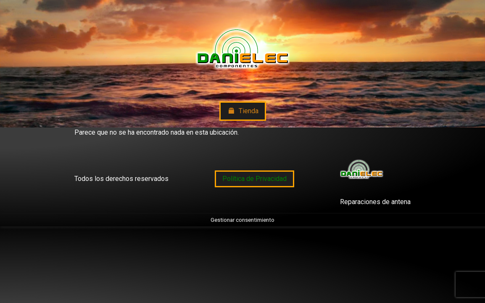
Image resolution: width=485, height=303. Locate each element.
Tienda (242, 111)
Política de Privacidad (254, 179)
